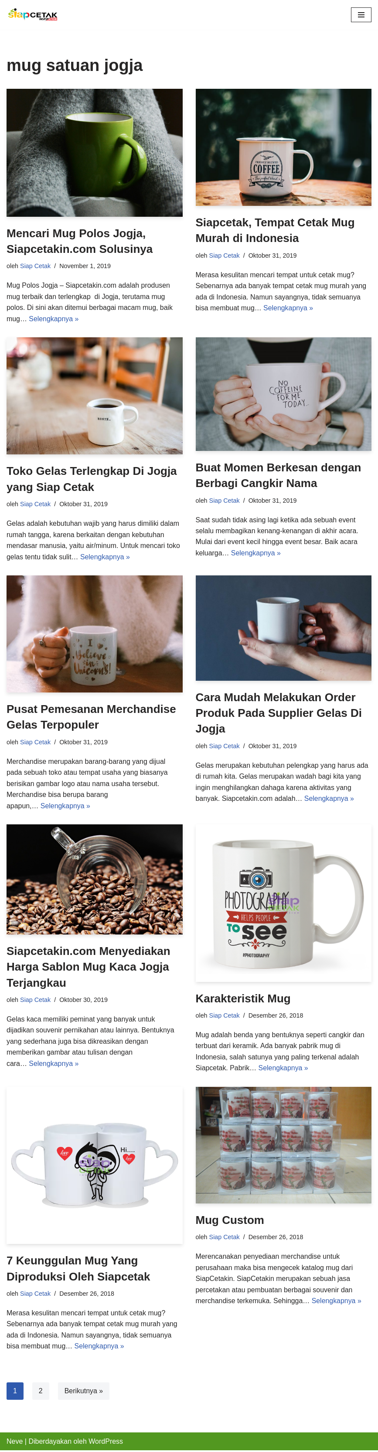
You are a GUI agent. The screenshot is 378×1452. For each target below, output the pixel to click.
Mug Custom (230, 1221)
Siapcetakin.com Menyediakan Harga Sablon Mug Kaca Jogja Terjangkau (88, 967)
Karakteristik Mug (243, 999)
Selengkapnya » (54, 319)
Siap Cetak (35, 265)
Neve (15, 1442)
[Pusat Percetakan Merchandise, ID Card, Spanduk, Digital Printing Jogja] (33, 15)
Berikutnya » (84, 1392)
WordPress (106, 1442)
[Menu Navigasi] (361, 14)
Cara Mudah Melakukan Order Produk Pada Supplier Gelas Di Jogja (279, 713)
